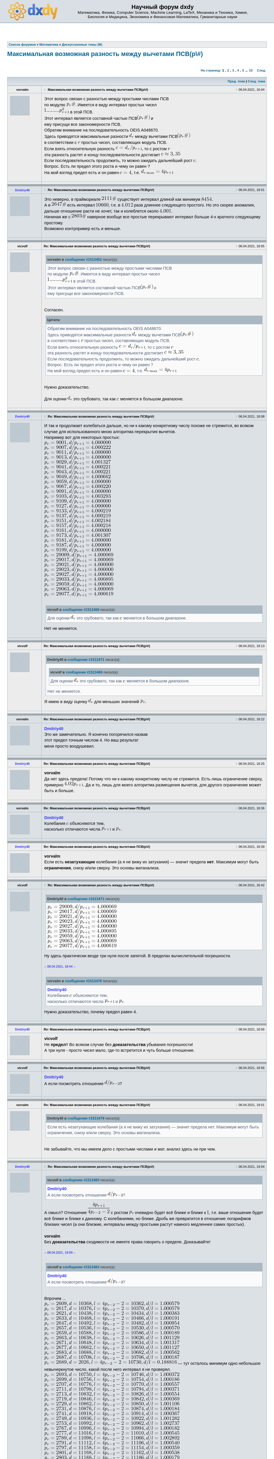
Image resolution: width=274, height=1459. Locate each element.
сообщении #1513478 (83, 981)
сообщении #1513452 (83, 260)
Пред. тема (236, 81)
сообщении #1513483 (81, 1180)
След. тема (256, 81)
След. (261, 70)
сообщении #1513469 (81, 610)
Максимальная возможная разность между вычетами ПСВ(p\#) (105, 53)
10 (250, 70)
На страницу (211, 70)
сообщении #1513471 (86, 660)
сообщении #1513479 (86, 1118)
